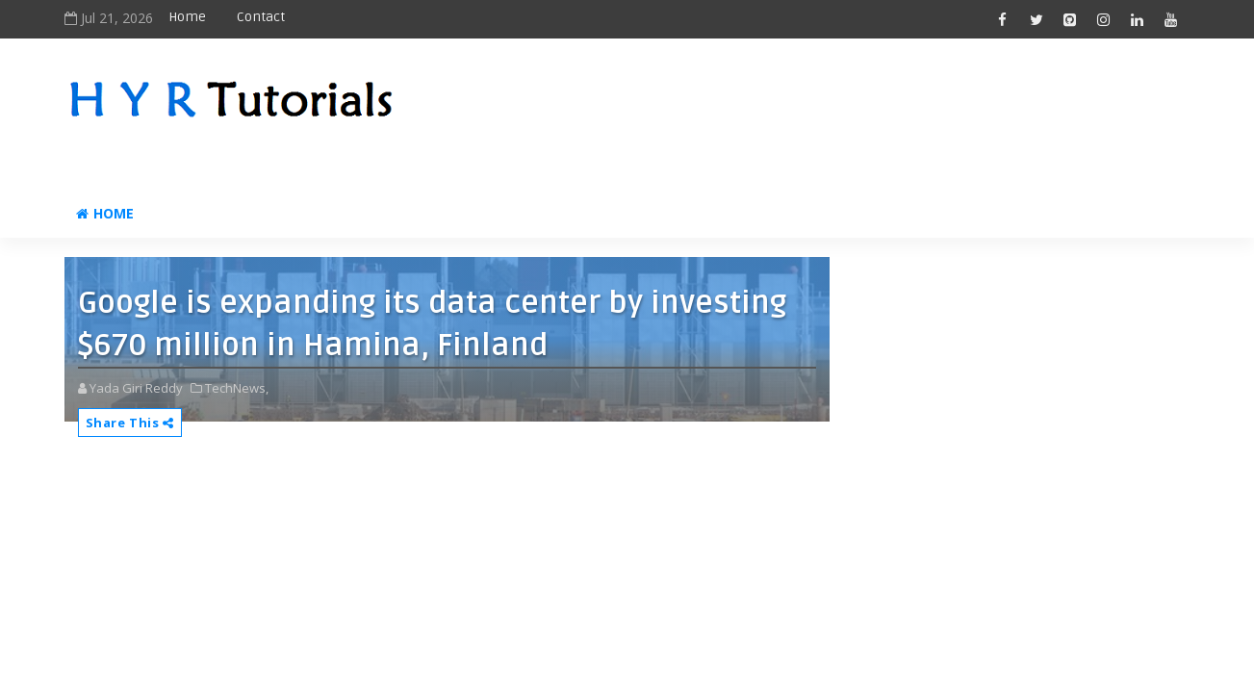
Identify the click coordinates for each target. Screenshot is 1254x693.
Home (187, 17)
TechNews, (237, 388)
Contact (261, 17)
